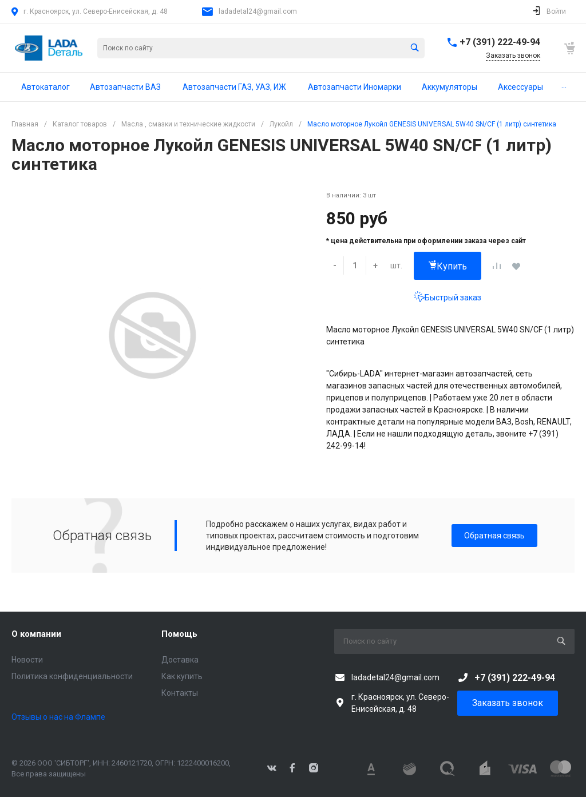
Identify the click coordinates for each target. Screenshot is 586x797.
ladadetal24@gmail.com (258, 11)
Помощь (179, 634)
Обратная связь (494, 535)
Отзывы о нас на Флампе (58, 716)
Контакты (179, 692)
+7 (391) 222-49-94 (500, 42)
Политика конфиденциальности (72, 676)
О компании (36, 634)
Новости (27, 659)
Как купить (182, 676)
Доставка (180, 659)
